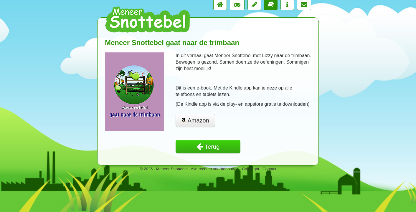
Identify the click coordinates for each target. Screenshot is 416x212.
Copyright (250, 169)
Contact (269, 169)
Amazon (195, 120)
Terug (208, 146)
